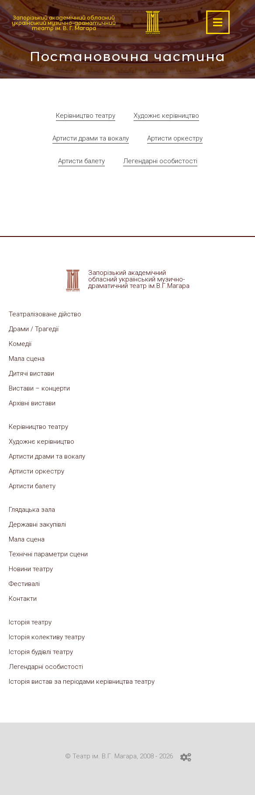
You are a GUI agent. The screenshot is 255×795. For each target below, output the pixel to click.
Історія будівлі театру (41, 652)
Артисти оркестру (175, 138)
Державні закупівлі (37, 524)
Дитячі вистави (31, 373)
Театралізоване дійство (45, 314)
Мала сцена (27, 359)
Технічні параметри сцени (48, 554)
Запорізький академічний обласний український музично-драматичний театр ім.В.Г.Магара (139, 279)
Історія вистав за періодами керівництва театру (82, 681)
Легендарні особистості (160, 161)
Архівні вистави (32, 403)
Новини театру (31, 569)
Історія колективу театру (47, 637)
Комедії (20, 344)
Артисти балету (81, 161)
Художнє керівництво (166, 116)
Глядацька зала (32, 510)
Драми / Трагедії (34, 329)
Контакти (23, 599)
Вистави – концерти (39, 388)
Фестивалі (24, 584)
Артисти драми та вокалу (90, 138)
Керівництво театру (85, 116)
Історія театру (30, 622)
